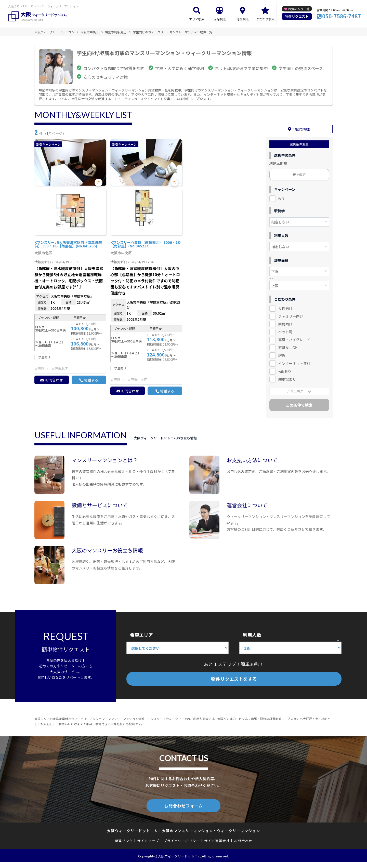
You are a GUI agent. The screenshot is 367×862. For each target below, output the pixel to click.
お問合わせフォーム (183, 805)
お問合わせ (54, 379)
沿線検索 (220, 19)
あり (281, 198)
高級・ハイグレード (294, 339)
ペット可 (285, 331)
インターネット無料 (294, 363)
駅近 (281, 355)
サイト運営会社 (217, 839)
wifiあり (284, 371)
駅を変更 (299, 174)
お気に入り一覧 (298, 9)
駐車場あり (287, 379)
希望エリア (141, 634)
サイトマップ (148, 839)
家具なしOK (287, 347)
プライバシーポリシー (181, 839)
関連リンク (124, 839)
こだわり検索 (265, 19)
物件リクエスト (296, 16)
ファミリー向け (290, 316)
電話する (91, 379)
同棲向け (285, 324)
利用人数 (252, 634)
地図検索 (243, 19)
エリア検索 (196, 19)
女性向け (285, 308)
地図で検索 (301, 129)
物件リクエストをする (234, 678)
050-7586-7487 (341, 16)
